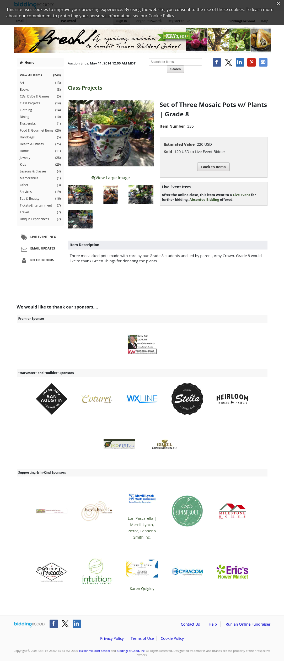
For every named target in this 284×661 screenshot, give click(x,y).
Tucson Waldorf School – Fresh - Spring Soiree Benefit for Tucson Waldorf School (142, 40)
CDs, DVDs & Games (40, 96)
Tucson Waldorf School (94, 651)
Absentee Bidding (204, 199)
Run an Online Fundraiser (248, 624)
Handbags (40, 137)
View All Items (40, 75)
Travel (40, 212)
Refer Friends (36, 260)
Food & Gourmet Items (40, 130)
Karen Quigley (142, 572)
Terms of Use (142, 638)
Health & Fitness (40, 144)
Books (40, 89)
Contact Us (190, 624)
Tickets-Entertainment (40, 205)
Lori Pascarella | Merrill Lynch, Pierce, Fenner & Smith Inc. (142, 511)
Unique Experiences (40, 219)
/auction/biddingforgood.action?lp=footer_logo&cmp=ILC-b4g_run (29, 625)
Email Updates (37, 248)
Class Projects (40, 103)
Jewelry (40, 157)
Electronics (40, 123)
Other (40, 185)
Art (40, 82)
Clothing (40, 110)
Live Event (241, 194)
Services (40, 191)
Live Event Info (37, 237)
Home (27, 62)
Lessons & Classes (40, 171)
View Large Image (111, 178)
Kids (40, 164)
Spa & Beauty (40, 198)
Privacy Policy (112, 638)
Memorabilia (40, 178)
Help (213, 624)
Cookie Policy (172, 638)
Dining (40, 117)
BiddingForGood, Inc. (131, 651)
